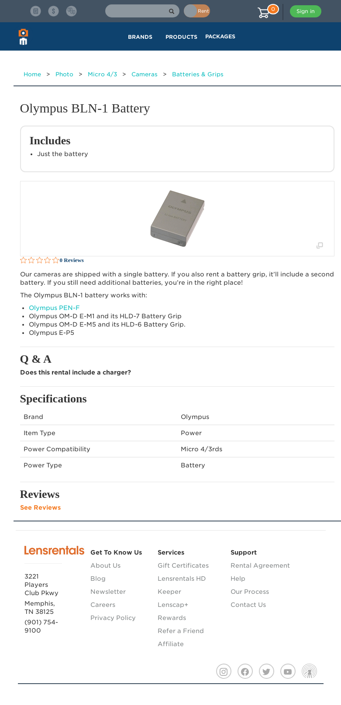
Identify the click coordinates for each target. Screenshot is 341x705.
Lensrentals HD (182, 578)
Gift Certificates (183, 565)
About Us (105, 565)
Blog (98, 578)
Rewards (172, 617)
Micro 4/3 (102, 74)
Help (238, 578)
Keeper (169, 591)
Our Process (250, 591)
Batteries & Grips (198, 74)
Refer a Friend (181, 630)
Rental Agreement (260, 565)
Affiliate (171, 643)
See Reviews (40, 507)
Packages (220, 36)
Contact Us (248, 604)
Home (32, 74)
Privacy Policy (113, 617)
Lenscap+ (173, 604)
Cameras (144, 74)
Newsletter (108, 591)
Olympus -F (54, 307)
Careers (102, 604)
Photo (64, 74)
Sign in (305, 11)
